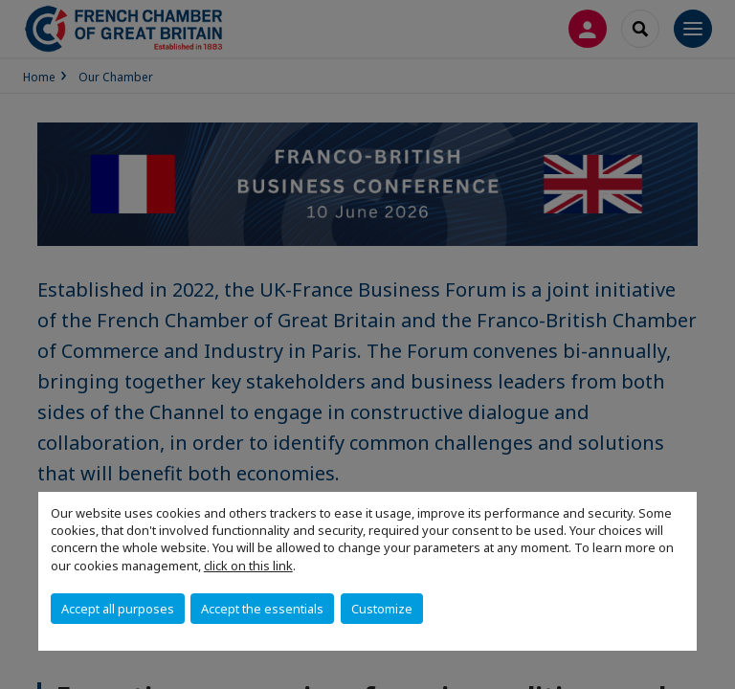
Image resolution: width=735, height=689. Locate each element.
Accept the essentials (262, 608)
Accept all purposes (117, 608)
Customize (381, 608)
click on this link (248, 565)
